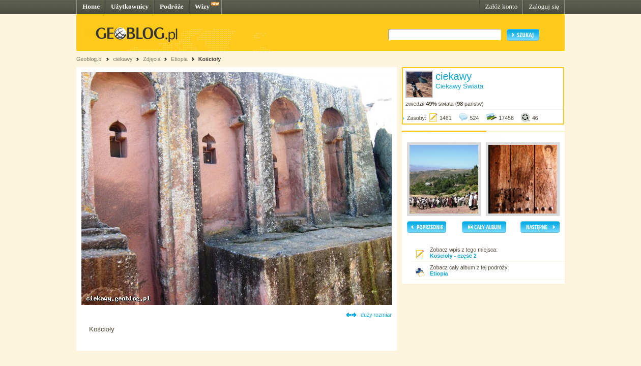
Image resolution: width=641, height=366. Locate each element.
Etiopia (179, 59)
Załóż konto (501, 6)
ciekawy (122, 59)
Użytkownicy (130, 6)
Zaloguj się (544, 6)
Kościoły (209, 59)
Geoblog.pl (89, 59)
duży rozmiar (376, 315)
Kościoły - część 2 (453, 256)
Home (91, 6)
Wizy (202, 6)
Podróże (172, 6)
